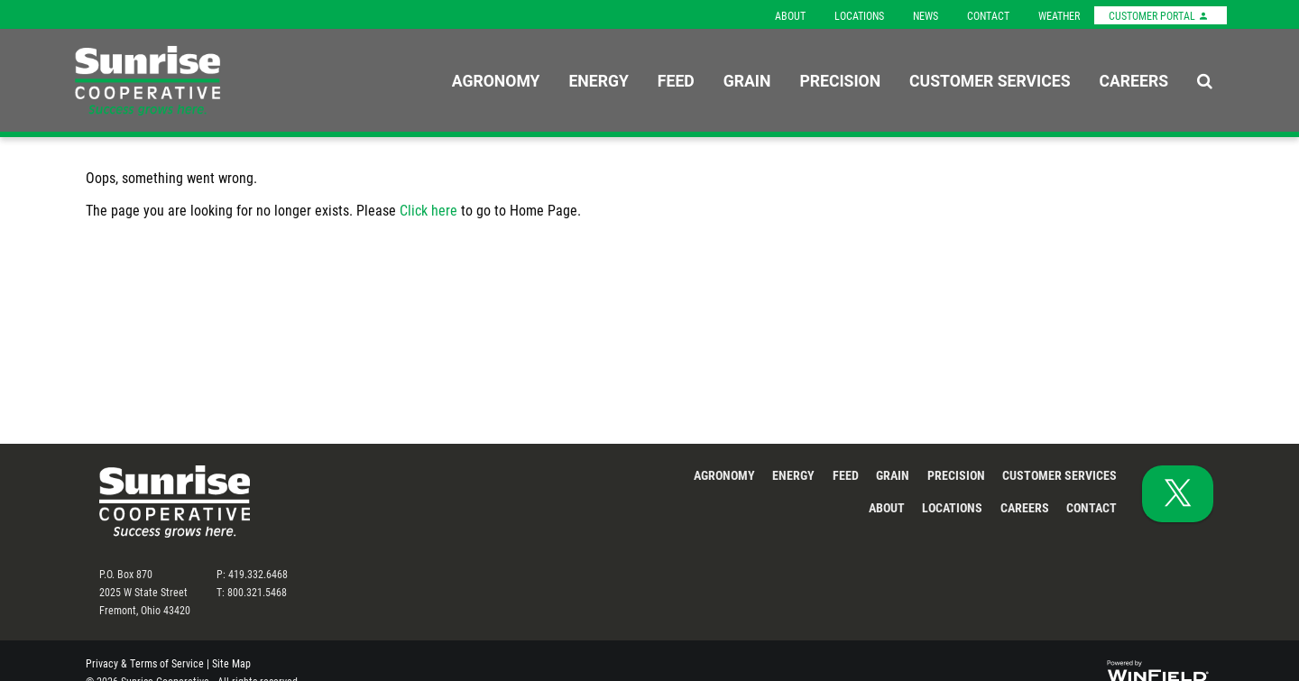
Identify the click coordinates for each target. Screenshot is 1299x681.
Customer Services (989, 80)
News (925, 15)
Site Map (231, 663)
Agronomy (496, 80)
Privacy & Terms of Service (145, 663)
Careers (1133, 80)
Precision (839, 80)
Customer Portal (1159, 15)
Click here (428, 209)
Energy (598, 80)
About (790, 15)
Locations (859, 15)
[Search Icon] (1204, 80)
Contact (988, 15)
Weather (1059, 15)
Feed (676, 80)
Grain (747, 80)
